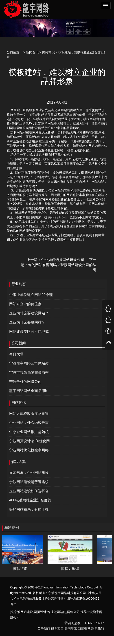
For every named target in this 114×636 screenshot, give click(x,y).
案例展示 (70, 628)
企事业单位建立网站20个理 (31, 295)
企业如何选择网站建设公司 (62, 260)
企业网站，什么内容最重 (29, 423)
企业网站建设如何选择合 (29, 491)
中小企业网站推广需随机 (29, 432)
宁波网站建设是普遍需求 (29, 482)
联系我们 (97, 628)
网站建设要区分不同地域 (29, 331)
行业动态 (18, 284)
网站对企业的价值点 (25, 304)
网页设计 (40, 612)
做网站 (58, 612)
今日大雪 (16, 354)
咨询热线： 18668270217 (84, 623)
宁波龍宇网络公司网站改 (29, 363)
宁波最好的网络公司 (25, 382)
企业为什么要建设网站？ (29, 313)
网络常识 (48, 52)
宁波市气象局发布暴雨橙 (29, 372)
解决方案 (18, 462)
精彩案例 (11, 527)
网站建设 (26, 612)
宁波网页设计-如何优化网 (29, 441)
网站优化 (18, 402)
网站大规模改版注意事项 (29, 413)
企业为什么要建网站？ (27, 322)
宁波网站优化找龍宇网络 (29, 450)
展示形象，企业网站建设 (29, 473)
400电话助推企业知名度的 (30, 500)
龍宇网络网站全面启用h (28, 391)
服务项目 (57, 628)
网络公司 (73, 612)
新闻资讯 (32, 52)
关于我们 (43, 628)
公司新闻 (18, 343)
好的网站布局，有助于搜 (29, 509)
